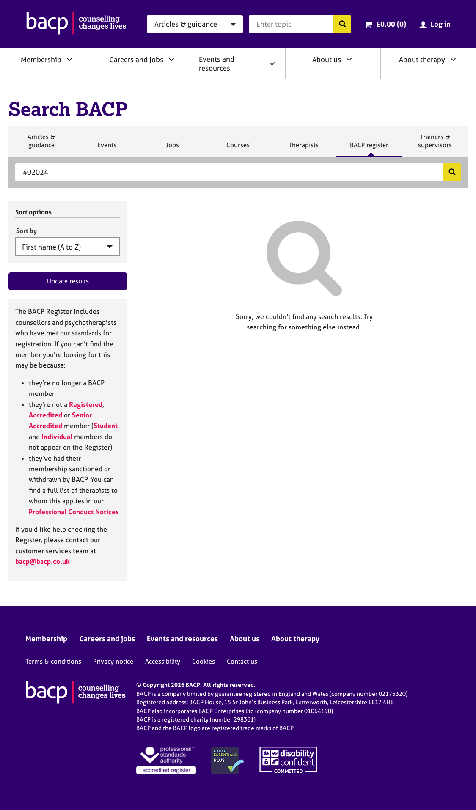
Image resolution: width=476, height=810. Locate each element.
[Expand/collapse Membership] (69, 59)
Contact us (242, 661)
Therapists (303, 148)
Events (106, 148)
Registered (85, 404)
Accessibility (162, 661)
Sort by (26, 231)
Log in (441, 23)
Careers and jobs (136, 59)
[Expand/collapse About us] (349, 59)
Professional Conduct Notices (73, 512)
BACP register (368, 148)
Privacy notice (113, 661)
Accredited (45, 415)
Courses (238, 148)
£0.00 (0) (391, 23)
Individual (56, 436)
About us (326, 59)
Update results (68, 281)
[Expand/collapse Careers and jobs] (171, 59)
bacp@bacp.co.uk (42, 561)
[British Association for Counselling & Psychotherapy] (76, 24)
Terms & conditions (53, 661)
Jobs (172, 148)
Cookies (203, 661)
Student (106, 425)
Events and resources (216, 63)
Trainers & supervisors (435, 144)
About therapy (422, 59)
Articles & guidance (41, 144)
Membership (41, 59)
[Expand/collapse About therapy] (453, 59)
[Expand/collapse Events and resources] (272, 63)
